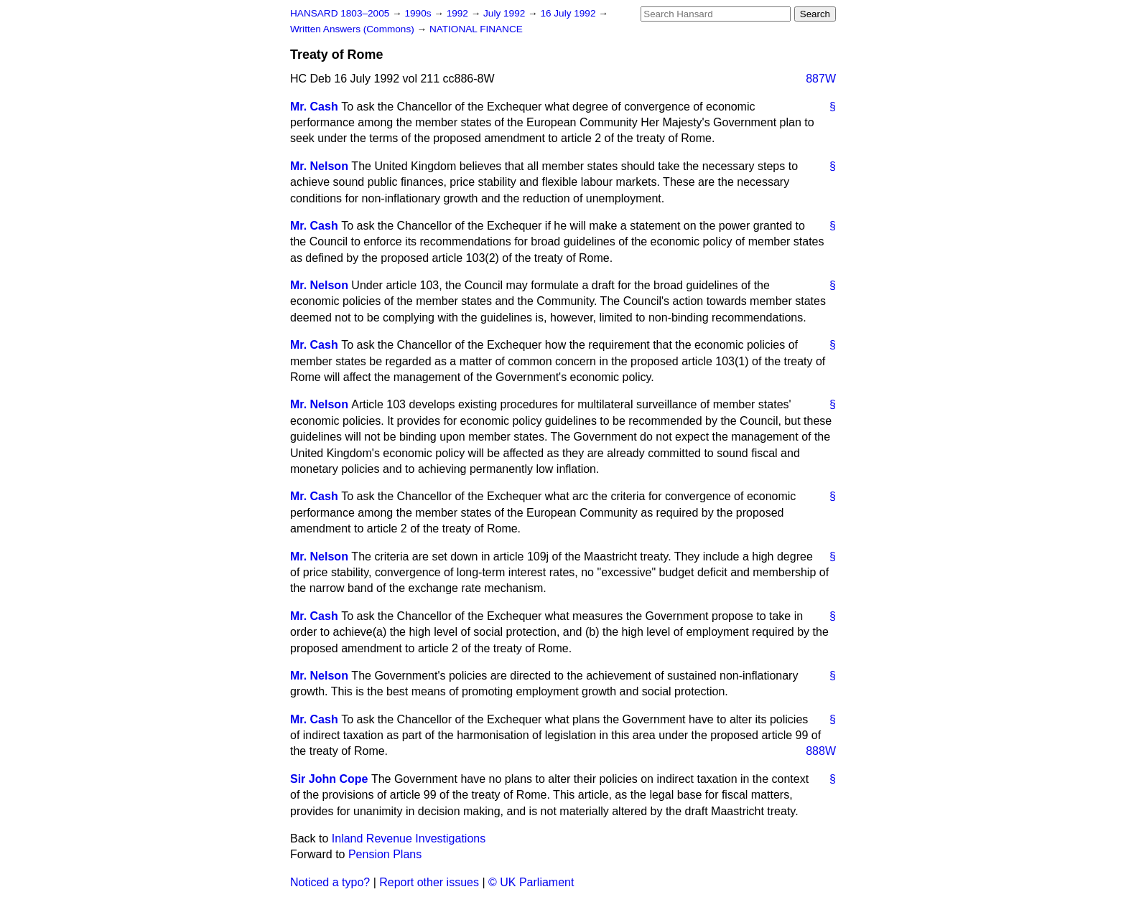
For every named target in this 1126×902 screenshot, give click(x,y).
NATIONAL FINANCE (476, 29)
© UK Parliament (531, 882)
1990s (419, 13)
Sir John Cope (329, 779)
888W (821, 751)
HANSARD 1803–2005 (339, 13)
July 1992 (505, 13)
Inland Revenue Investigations (408, 838)
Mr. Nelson (319, 166)
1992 (459, 13)
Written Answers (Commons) (353, 29)
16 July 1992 (569, 13)
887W (821, 78)
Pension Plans (385, 854)
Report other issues (429, 882)
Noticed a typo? (330, 882)
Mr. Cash (314, 106)
